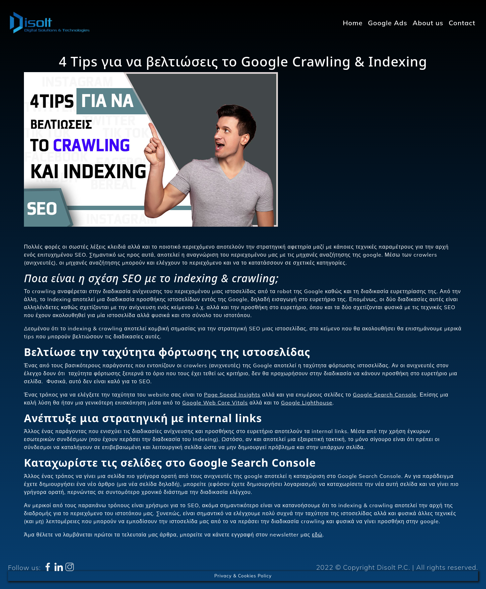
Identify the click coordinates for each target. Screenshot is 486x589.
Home (353, 23)
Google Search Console (384, 394)
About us (428, 23)
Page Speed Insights (232, 394)
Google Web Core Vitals (215, 402)
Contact (462, 23)
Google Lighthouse (306, 402)
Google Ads (387, 23)
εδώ (317, 534)
